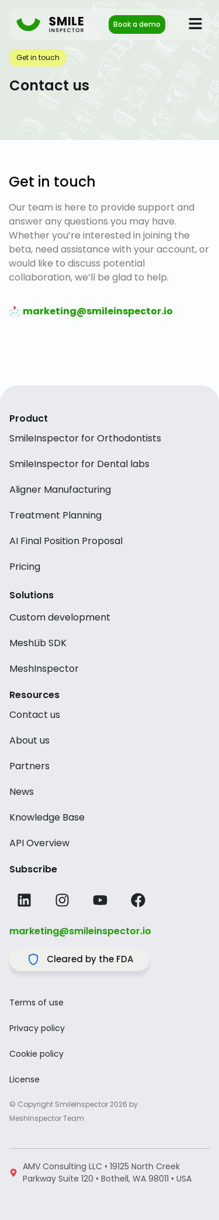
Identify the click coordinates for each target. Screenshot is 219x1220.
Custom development (59, 617)
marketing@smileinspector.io (80, 931)
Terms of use (36, 1002)
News (21, 792)
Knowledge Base (47, 817)
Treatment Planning (55, 515)
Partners (29, 766)
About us (29, 740)
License (24, 1079)
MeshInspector (44, 669)
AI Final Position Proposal (66, 541)
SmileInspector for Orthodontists (85, 438)
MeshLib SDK (38, 643)
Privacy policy (37, 1028)
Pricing (24, 567)
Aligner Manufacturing (60, 490)
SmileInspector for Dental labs (79, 464)
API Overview (39, 843)
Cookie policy (36, 1054)
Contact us (34, 715)
